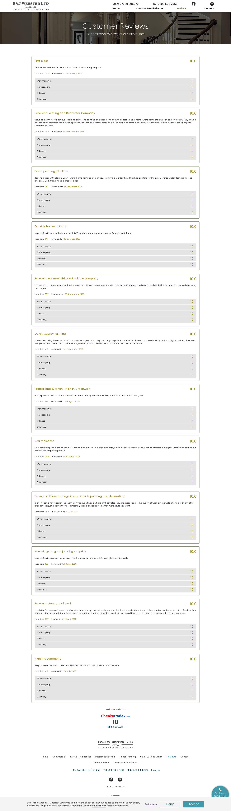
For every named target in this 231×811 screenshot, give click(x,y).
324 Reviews (115, 727)
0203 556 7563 (116, 770)
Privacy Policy (99, 805)
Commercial (59, 756)
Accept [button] (193, 804)
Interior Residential (105, 756)
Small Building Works (151, 756)
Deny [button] (170, 804)
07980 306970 (140, 770)
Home (116, 8)
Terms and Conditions (125, 762)
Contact (209, 8)
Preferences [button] (151, 804)
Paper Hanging (128, 756)
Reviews (182, 8)
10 (116, 722)
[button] (148, 8)
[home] (37, 6)
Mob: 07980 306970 (126, 4)
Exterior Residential (80, 756)
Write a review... (115, 709)
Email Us (155, 770)
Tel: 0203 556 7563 (165, 4)
